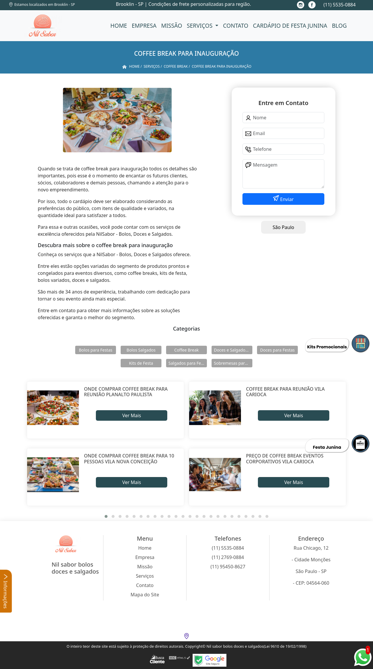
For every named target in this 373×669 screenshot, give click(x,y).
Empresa (144, 25)
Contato (235, 25)
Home (118, 25)
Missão (171, 25)
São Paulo (283, 227)
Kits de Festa (141, 363)
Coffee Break (186, 350)
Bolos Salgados (140, 350)
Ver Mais (131, 415)
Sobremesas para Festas (233, 363)
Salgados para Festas (187, 363)
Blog (339, 25)
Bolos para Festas (95, 350)
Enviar (286, 199)
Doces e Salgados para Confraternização (233, 350)
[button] (106, 516)
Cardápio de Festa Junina (290, 25)
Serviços (200, 25)
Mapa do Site (145, 594)
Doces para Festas (277, 350)
